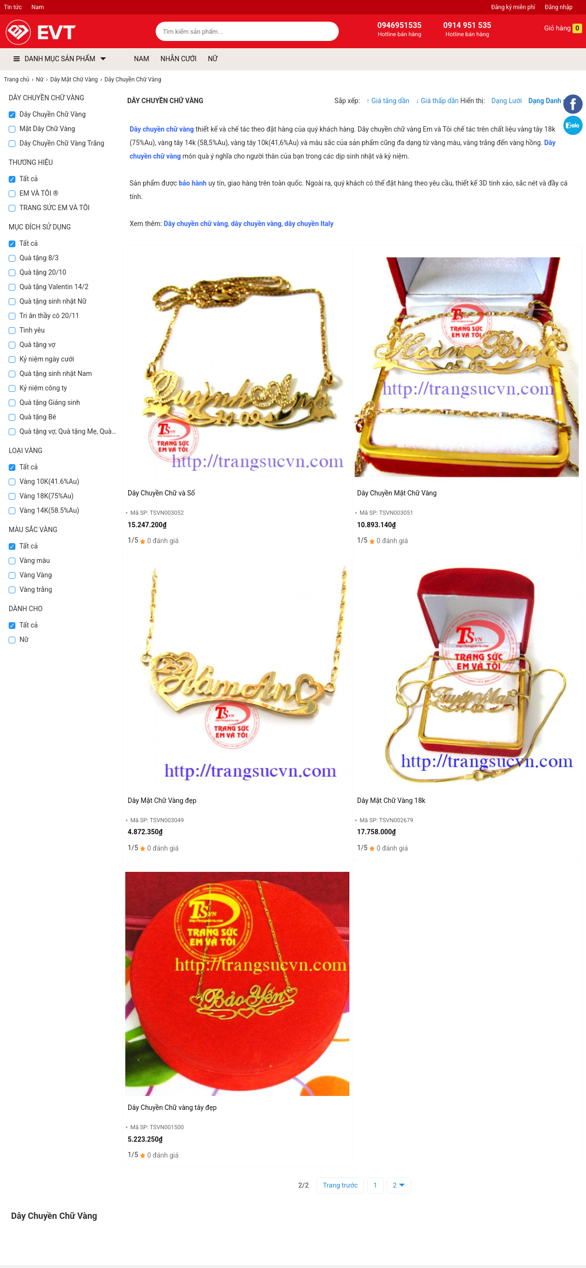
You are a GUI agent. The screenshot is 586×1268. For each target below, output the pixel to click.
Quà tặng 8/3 (34, 258)
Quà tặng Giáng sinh (44, 402)
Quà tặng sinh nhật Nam (50, 373)
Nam (37, 7)
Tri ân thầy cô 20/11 (44, 316)
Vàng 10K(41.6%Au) (44, 481)
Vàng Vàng (30, 575)
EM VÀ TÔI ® (33, 193)
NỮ (212, 59)
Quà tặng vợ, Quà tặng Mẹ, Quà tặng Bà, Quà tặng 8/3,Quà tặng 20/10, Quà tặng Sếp (63, 431)
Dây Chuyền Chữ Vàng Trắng (56, 143)
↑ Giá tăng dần (387, 101)
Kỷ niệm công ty (38, 388)
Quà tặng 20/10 (37, 272)
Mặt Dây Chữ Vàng (42, 129)
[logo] (63, 32)
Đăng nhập (559, 7)
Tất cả (23, 179)
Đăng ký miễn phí (513, 7)
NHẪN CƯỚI (178, 59)
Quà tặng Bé (32, 417)
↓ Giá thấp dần (438, 101)
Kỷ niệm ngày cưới (41, 359)
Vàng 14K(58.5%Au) (44, 510)
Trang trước (340, 1185)
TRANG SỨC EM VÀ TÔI (49, 208)
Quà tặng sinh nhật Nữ (47, 301)
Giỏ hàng (556, 28)
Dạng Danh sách (553, 101)
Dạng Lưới (507, 101)
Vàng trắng (30, 589)
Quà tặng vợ (32, 344)
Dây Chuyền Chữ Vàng (47, 114)
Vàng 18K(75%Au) (41, 496)
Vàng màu (29, 560)
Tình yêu (27, 330)
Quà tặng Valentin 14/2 (49, 287)
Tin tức (13, 7)
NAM (141, 59)
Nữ (18, 639)
